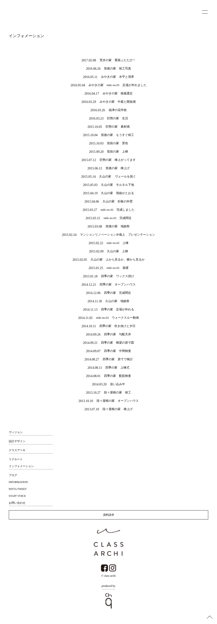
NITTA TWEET (18, 489)
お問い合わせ (17, 502)
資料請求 (108, 514)
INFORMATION (18, 482)
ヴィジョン (16, 432)
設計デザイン (17, 441)
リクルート (16, 459)
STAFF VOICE (17, 496)
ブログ (13, 475)
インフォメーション (21, 466)
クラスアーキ (17, 450)
